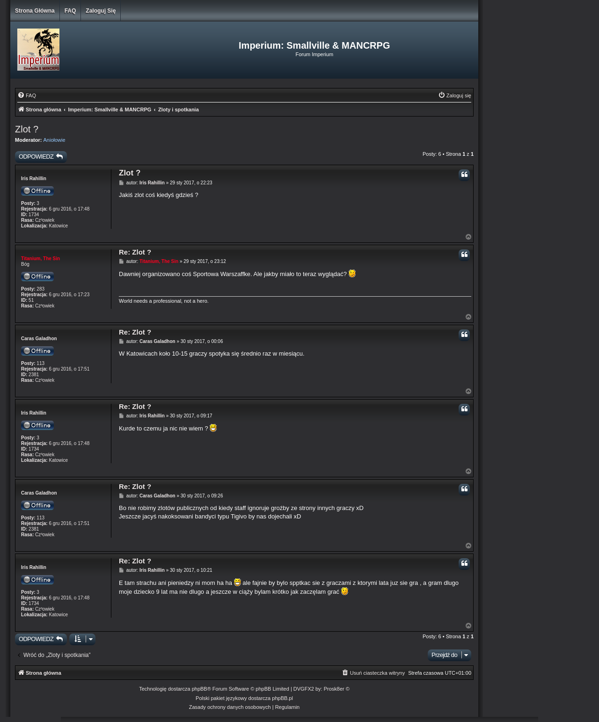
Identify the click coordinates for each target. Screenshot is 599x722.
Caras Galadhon (39, 338)
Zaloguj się (101, 10)
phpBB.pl (282, 698)
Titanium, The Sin (40, 258)
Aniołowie (55, 140)
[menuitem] (26, 95)
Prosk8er (334, 689)
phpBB (199, 689)
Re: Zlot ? (135, 252)
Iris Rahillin (33, 178)
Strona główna (35, 10)
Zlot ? (26, 129)
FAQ (70, 10)
